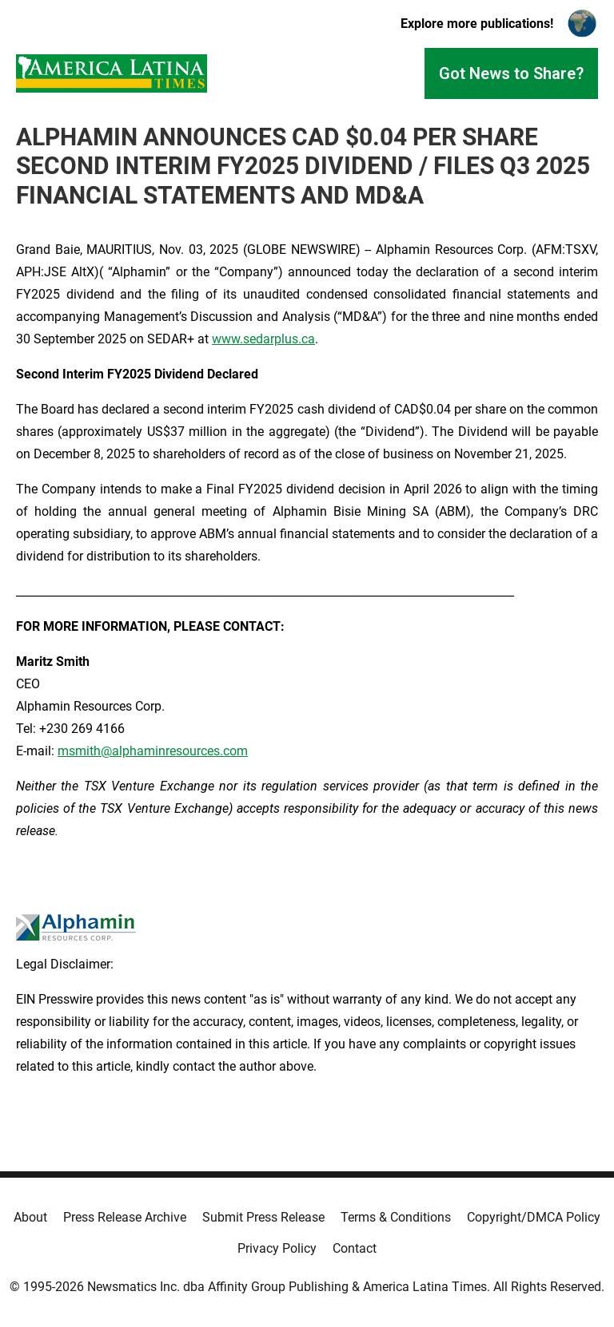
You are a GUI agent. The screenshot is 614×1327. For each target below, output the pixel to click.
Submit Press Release (263, 1217)
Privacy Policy (277, 1248)
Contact (355, 1248)
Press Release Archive (124, 1217)
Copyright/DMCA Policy (533, 1217)
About (30, 1217)
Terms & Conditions (396, 1217)
